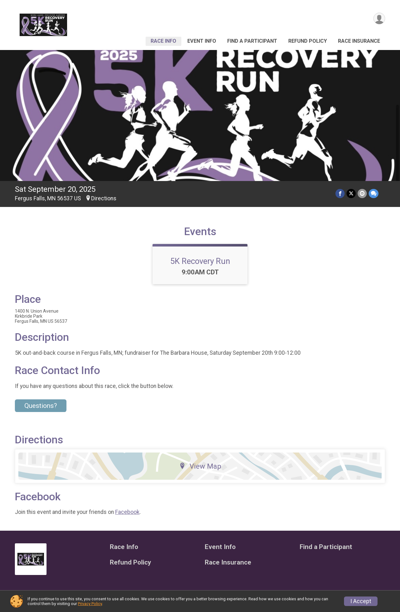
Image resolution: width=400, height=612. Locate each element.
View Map (200, 466)
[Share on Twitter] (351, 193)
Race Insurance (359, 41)
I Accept (360, 601)
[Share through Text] (373, 193)
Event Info (201, 41)
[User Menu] (379, 18)
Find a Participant (252, 41)
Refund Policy (307, 41)
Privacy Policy (90, 603)
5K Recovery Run (200, 261)
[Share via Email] (362, 193)
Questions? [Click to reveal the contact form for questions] (40, 405)
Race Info (163, 41)
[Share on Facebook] (340, 193)
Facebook (127, 512)
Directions (103, 198)
